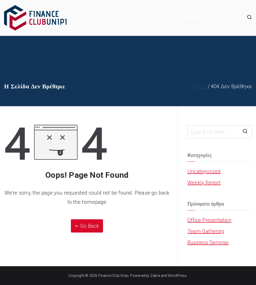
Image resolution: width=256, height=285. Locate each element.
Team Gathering (205, 231)
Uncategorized (204, 171)
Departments (196, 18)
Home (149, 18)
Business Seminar (208, 242)
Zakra (155, 276)
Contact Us (230, 18)
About (169, 18)
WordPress (177, 276)
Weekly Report (204, 183)
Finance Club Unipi (113, 276)
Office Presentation (209, 220)
